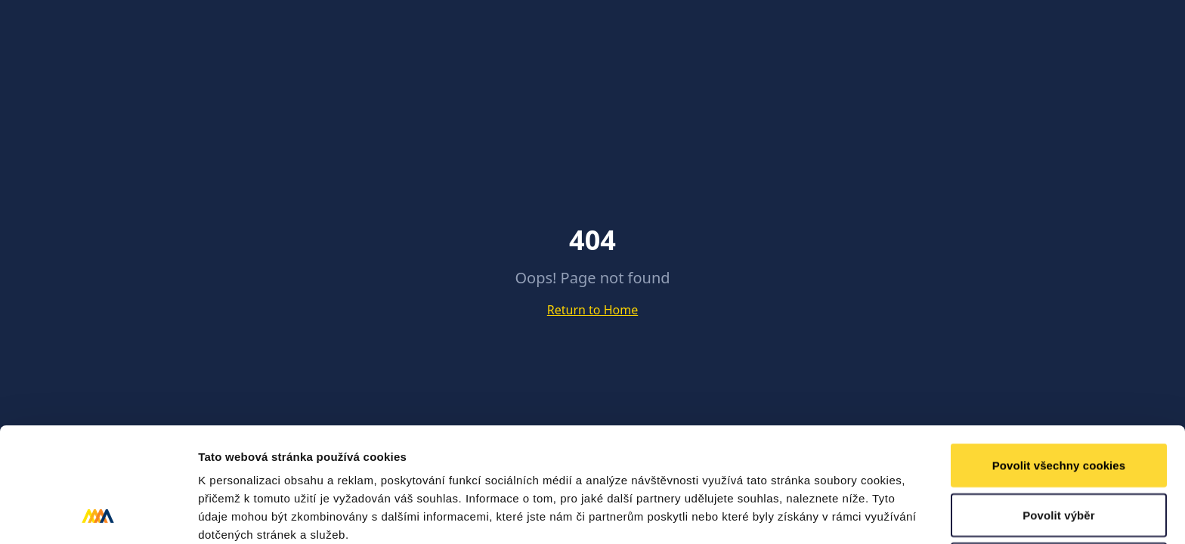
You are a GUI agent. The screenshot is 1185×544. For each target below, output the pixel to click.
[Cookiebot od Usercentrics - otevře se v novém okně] (98, 514)
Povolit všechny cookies (1059, 357)
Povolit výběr (1059, 407)
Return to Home (592, 309)
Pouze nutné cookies (1058, 456)
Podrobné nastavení (811, 514)
